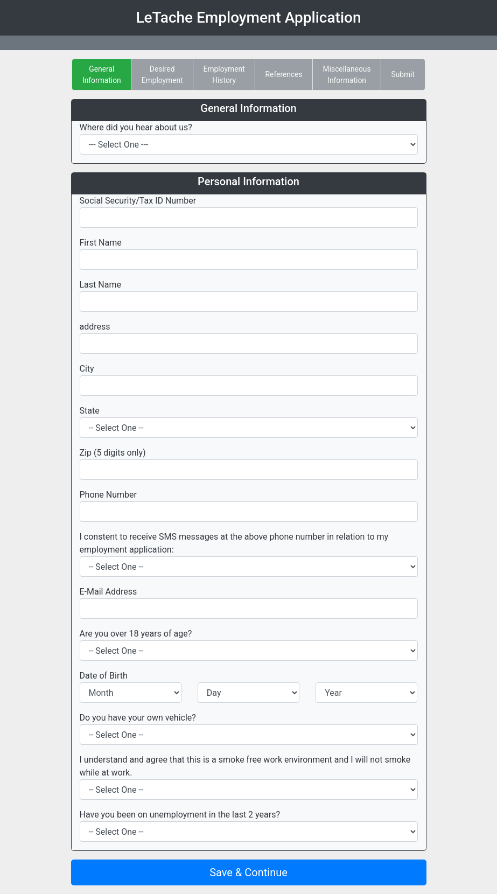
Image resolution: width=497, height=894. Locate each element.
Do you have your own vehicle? (138, 718)
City (87, 369)
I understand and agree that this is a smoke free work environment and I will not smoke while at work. (245, 766)
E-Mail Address (108, 591)
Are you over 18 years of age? (136, 633)
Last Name (100, 285)
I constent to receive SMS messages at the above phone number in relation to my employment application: (234, 543)
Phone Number (108, 495)
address (95, 327)
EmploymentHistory (224, 75)
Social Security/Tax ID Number (138, 200)
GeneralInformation (101, 75)
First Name (101, 243)
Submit (403, 74)
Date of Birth (104, 675)
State (90, 411)
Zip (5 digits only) (113, 453)
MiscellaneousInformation (347, 75)
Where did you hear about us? (136, 127)
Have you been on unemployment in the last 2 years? (180, 814)
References (284, 74)
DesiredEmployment (162, 75)
